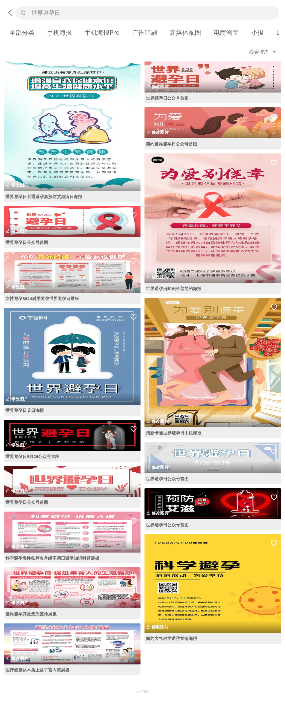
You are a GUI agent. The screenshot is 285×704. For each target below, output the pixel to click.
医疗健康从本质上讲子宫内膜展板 (37, 670)
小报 (257, 32)
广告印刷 (144, 32)
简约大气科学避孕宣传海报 (171, 638)
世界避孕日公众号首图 (26, 242)
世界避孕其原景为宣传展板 (31, 614)
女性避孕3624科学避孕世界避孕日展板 (42, 298)
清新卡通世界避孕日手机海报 (173, 433)
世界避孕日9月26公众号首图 (32, 456)
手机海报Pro (101, 32)
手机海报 (59, 32)
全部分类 (21, 32)
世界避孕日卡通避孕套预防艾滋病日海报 (43, 196)
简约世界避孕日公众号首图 (171, 144)
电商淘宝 (226, 32)
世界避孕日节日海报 (24, 410)
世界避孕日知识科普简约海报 (173, 288)
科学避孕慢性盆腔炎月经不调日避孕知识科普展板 (52, 558)
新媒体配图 (185, 32)
